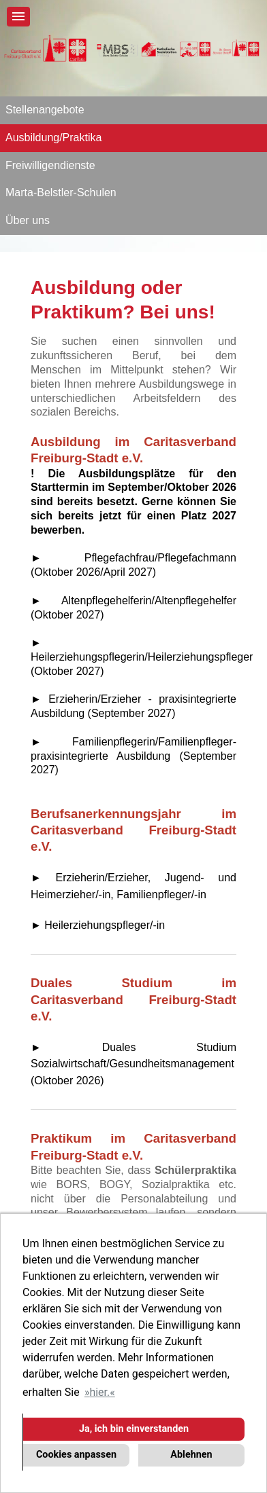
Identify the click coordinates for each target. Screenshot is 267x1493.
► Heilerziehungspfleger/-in (98, 925)
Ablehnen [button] (191, 1454)
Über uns (27, 220)
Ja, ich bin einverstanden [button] (134, 1429)
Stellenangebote (44, 109)
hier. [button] (99, 1392)
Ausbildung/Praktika (53, 137)
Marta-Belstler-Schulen (60, 192)
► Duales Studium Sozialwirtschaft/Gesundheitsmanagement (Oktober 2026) (133, 1064)
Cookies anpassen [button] (76, 1454)
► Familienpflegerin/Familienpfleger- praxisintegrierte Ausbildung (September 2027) (133, 756)
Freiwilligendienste (50, 165)
